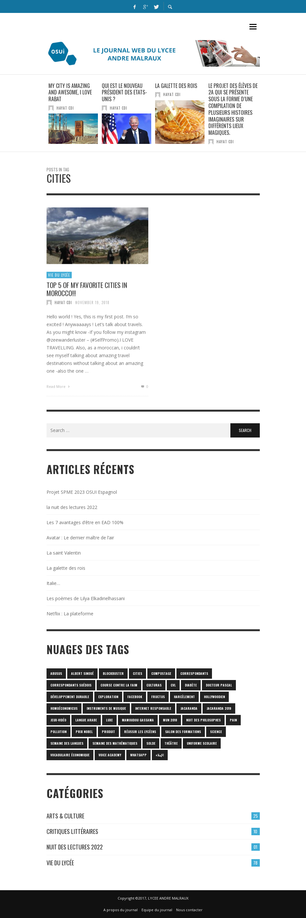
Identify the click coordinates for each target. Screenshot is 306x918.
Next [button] (264, 115)
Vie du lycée (59, 278)
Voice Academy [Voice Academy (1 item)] (110, 754)
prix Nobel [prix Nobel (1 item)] (84, 731)
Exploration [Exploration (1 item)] (108, 696)
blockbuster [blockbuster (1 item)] (113, 673)
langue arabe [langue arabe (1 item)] (86, 720)
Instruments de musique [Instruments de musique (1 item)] (106, 708)
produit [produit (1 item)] (108, 731)
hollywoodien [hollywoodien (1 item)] (214, 696)
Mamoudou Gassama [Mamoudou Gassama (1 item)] (138, 720)
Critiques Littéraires (72, 831)
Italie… (53, 583)
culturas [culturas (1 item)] (154, 685)
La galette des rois (176, 86)
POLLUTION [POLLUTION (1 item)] (58, 731)
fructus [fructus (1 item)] (158, 696)
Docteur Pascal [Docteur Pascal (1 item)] (219, 685)
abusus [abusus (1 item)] (56, 673)
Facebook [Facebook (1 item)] (134, 696)
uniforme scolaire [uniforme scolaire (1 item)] (202, 743)
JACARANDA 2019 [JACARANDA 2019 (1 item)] (218, 708)
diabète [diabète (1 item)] (191, 685)
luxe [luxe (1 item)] (109, 720)
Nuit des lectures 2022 (75, 847)
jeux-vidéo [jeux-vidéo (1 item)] (58, 720)
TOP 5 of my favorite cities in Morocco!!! (87, 292)
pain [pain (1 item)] (233, 720)
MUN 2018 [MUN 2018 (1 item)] (170, 720)
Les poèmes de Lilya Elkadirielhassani (86, 598)
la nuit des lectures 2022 (72, 507)
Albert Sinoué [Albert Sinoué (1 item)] (82, 673)
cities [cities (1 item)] (137, 673)
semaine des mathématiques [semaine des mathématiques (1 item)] (114, 743)
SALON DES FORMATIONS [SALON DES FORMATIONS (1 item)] (183, 731)
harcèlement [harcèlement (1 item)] (184, 696)
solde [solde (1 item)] (150, 743)
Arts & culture (65, 816)
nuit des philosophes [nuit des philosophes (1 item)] (203, 720)
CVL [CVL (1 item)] (173, 685)
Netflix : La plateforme (70, 613)
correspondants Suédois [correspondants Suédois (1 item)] (70, 685)
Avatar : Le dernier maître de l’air (80, 538)
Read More (59, 390)
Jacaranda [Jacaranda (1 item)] (188, 708)
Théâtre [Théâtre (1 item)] (171, 743)
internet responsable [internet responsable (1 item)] (153, 708)
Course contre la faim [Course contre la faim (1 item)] (118, 685)
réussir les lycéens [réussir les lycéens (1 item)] (140, 731)
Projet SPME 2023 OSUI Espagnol (82, 492)
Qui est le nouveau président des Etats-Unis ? (124, 92)
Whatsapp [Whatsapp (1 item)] (138, 754)
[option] (73, 113)
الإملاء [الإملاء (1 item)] (160, 754)
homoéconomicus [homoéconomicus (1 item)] (64, 708)
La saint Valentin (64, 553)
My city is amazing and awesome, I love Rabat (70, 92)
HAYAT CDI (65, 108)
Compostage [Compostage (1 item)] (161, 673)
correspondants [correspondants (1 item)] (194, 673)
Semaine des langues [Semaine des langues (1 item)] (66, 743)
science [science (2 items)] (216, 731)
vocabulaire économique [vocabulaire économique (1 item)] (70, 754)
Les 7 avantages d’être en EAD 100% (85, 522)
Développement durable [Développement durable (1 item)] (69, 696)
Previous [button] (42, 115)
